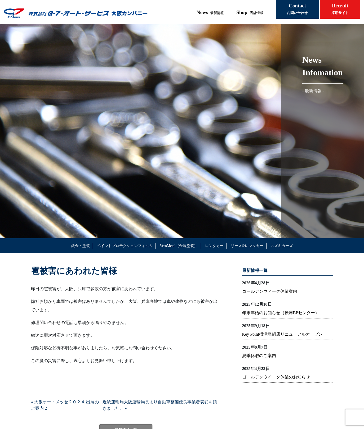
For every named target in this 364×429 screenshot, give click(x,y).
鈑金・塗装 (80, 246)
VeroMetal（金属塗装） (179, 246)
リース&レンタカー (247, 246)
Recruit (340, 9)
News (211, 12)
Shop (250, 12)
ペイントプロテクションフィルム (125, 246)
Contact (297, 9)
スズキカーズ (281, 246)
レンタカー (214, 246)
